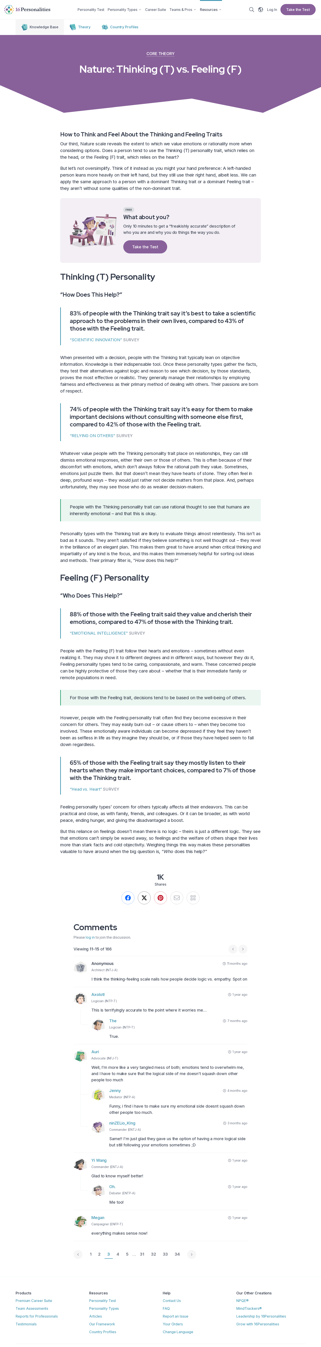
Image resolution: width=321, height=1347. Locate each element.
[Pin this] (160, 898)
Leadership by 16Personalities (261, 1316)
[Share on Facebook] (127, 898)
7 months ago (235, 1022)
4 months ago (235, 1091)
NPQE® (242, 1301)
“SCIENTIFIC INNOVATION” (96, 340)
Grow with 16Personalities (257, 1324)
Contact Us (172, 1301)
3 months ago (235, 1124)
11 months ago (235, 964)
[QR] (194, 898)
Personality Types (104, 1309)
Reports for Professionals (37, 1316)
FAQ (166, 1309)
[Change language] (261, 10)
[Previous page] (78, 1255)
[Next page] (243, 950)
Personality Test (102, 1301)
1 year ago (238, 995)
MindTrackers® (249, 1309)
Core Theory (160, 54)
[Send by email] (177, 898)
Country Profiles (102, 1332)
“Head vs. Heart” (86, 790)
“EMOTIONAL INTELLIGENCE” (99, 633)
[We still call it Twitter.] (143, 898)
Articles (95, 1316)
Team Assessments (32, 1309)
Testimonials (26, 1324)
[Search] (252, 10)
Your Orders (173, 1324)
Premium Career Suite (34, 1301)
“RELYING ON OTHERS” (92, 436)
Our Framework (102, 1324)
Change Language (178, 1332)
